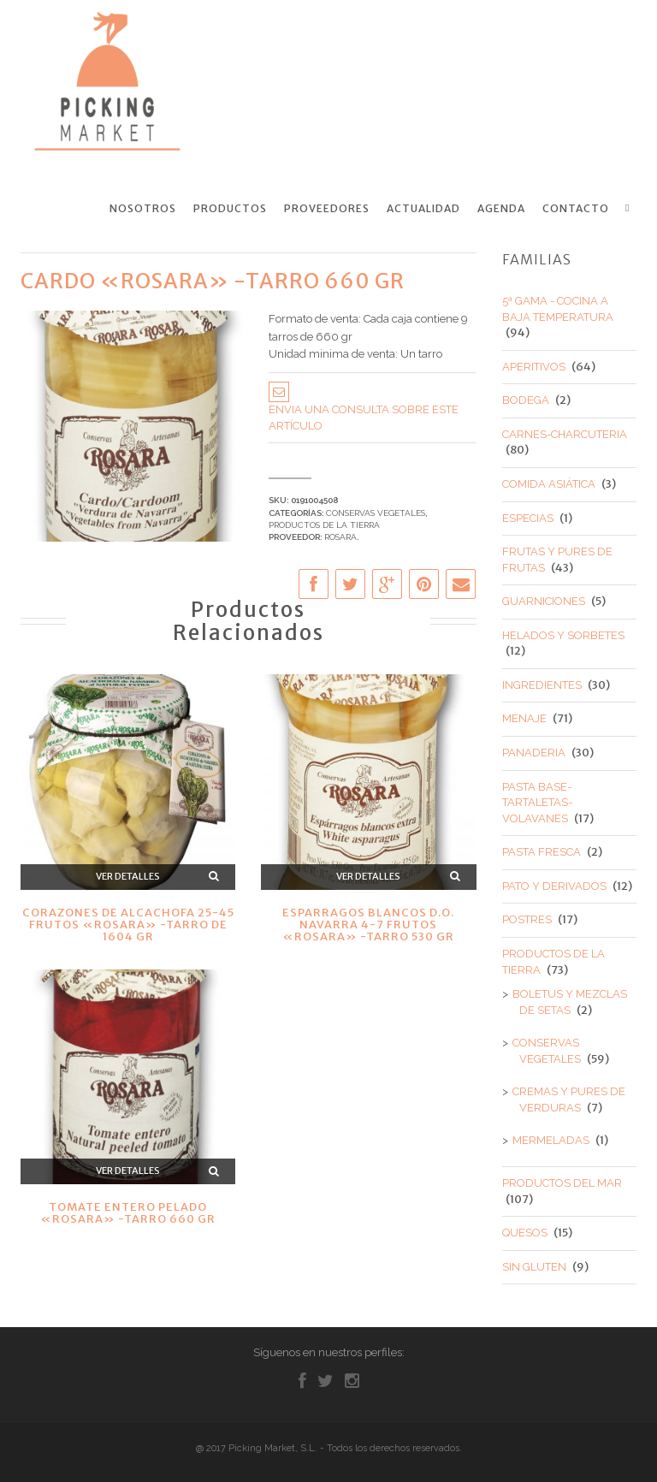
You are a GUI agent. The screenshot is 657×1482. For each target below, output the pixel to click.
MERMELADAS (550, 1140)
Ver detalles (128, 876)
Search (630, 208)
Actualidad (423, 209)
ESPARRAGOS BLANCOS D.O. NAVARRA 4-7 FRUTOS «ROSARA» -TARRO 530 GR (368, 924)
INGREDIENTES (542, 685)
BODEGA (525, 400)
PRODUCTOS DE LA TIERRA (324, 525)
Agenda (501, 209)
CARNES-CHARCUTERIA (564, 434)
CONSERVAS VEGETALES (375, 512)
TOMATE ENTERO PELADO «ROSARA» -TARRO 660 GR (128, 1213)
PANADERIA (533, 752)
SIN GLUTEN (534, 1266)
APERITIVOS (533, 365)
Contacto (575, 209)
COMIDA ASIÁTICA (548, 483)
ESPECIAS (527, 517)
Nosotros (143, 209)
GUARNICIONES (543, 601)
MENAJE (524, 718)
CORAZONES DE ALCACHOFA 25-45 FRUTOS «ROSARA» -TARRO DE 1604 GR (128, 924)
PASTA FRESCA (541, 851)
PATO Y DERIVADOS (554, 886)
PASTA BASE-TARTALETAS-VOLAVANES (537, 802)
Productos (230, 209)
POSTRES (527, 919)
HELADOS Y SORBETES (563, 635)
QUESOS (525, 1232)
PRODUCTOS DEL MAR (562, 1183)
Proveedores (327, 209)
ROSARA (340, 537)
